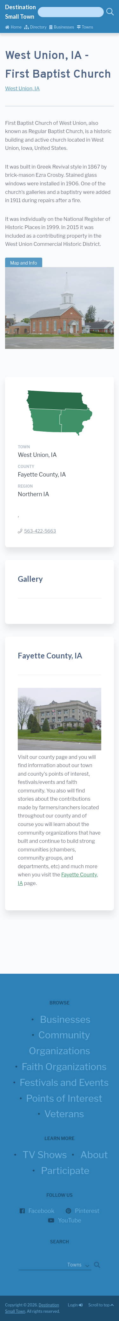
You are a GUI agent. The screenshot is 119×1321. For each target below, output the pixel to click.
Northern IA (33, 494)
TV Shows (45, 1154)
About (94, 1154)
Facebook (42, 1211)
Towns (85, 27)
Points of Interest (64, 1098)
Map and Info (23, 263)
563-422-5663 (40, 531)
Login (75, 1305)
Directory (35, 27)
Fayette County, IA (42, 474)
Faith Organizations (64, 1066)
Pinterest (87, 1211)
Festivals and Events (64, 1082)
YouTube (69, 1220)
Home (13, 27)
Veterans (64, 1113)
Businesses (61, 27)
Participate (65, 1170)
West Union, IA (22, 89)
